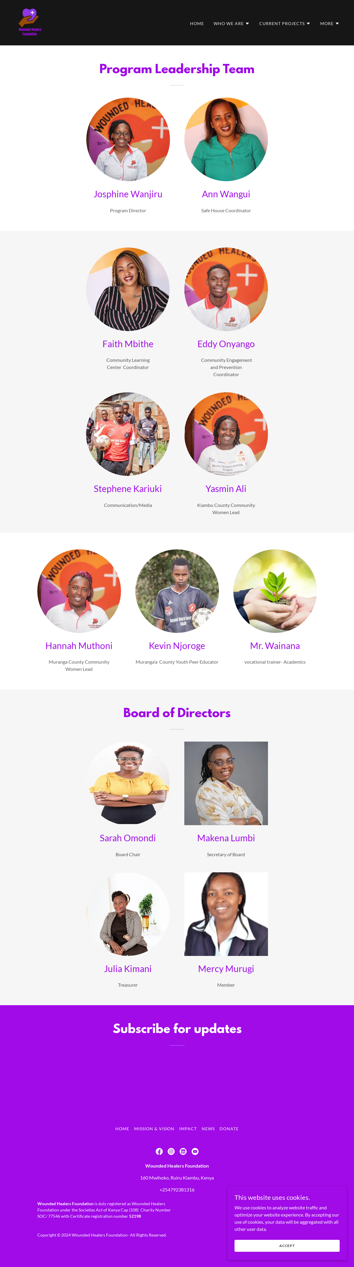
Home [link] (197, 23)
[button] (232, 23)
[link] (29, 22)
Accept (287, 1245)
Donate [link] (229, 1128)
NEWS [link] (208, 1128)
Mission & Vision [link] (154, 1128)
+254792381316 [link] (177, 1189)
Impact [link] (188, 1128)
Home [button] (122, 1128)
